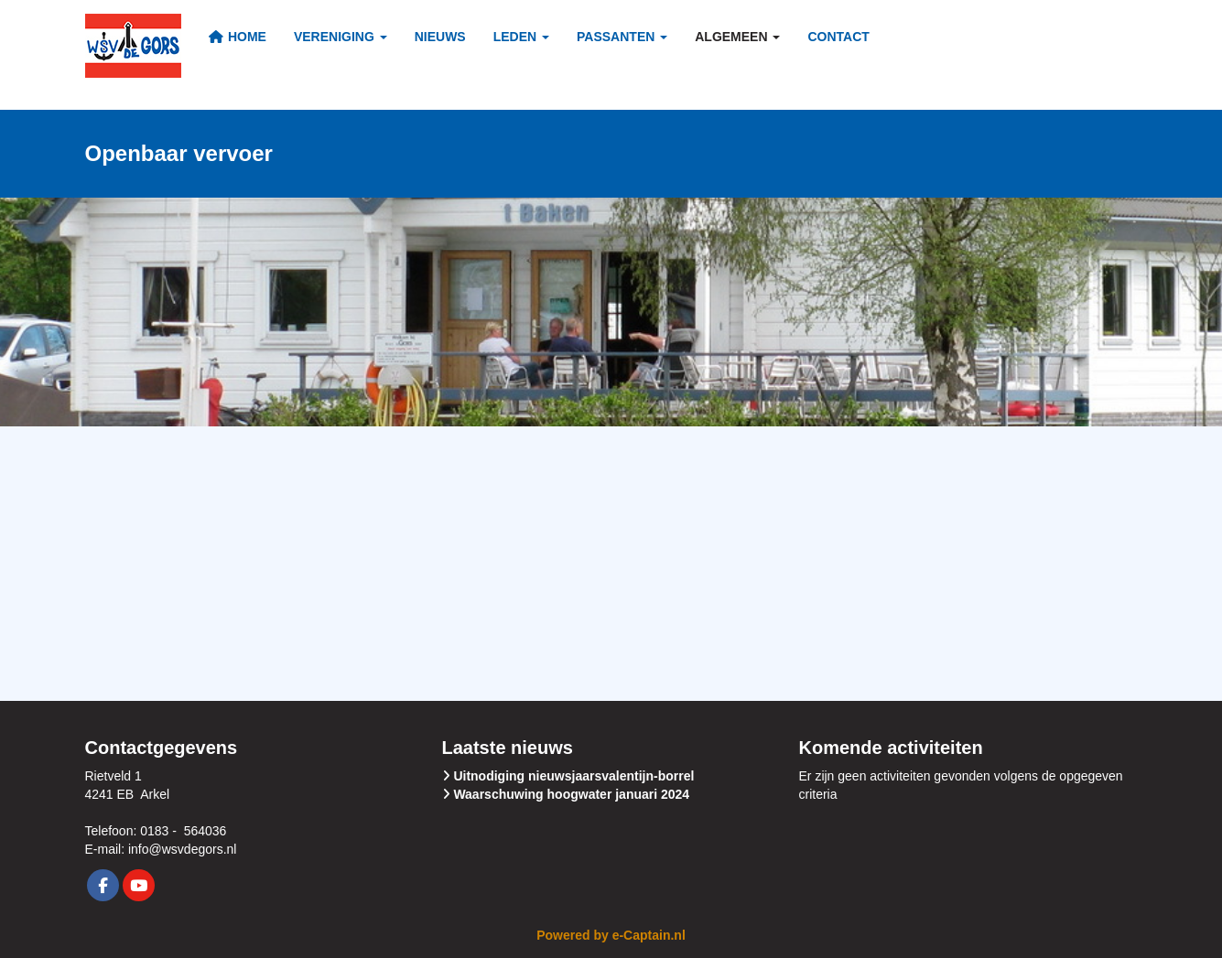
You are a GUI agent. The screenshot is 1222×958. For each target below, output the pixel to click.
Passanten (622, 36)
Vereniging (340, 36)
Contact (838, 36)
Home (237, 36)
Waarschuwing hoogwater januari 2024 (571, 794)
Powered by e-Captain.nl (611, 935)
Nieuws (440, 36)
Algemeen (737, 36)
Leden (521, 36)
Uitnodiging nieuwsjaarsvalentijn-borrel (573, 776)
